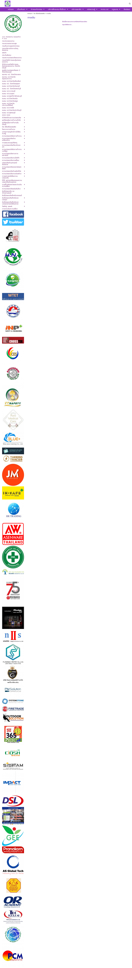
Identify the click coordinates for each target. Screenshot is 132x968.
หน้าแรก (29, 14)
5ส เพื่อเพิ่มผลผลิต (39, 14)
